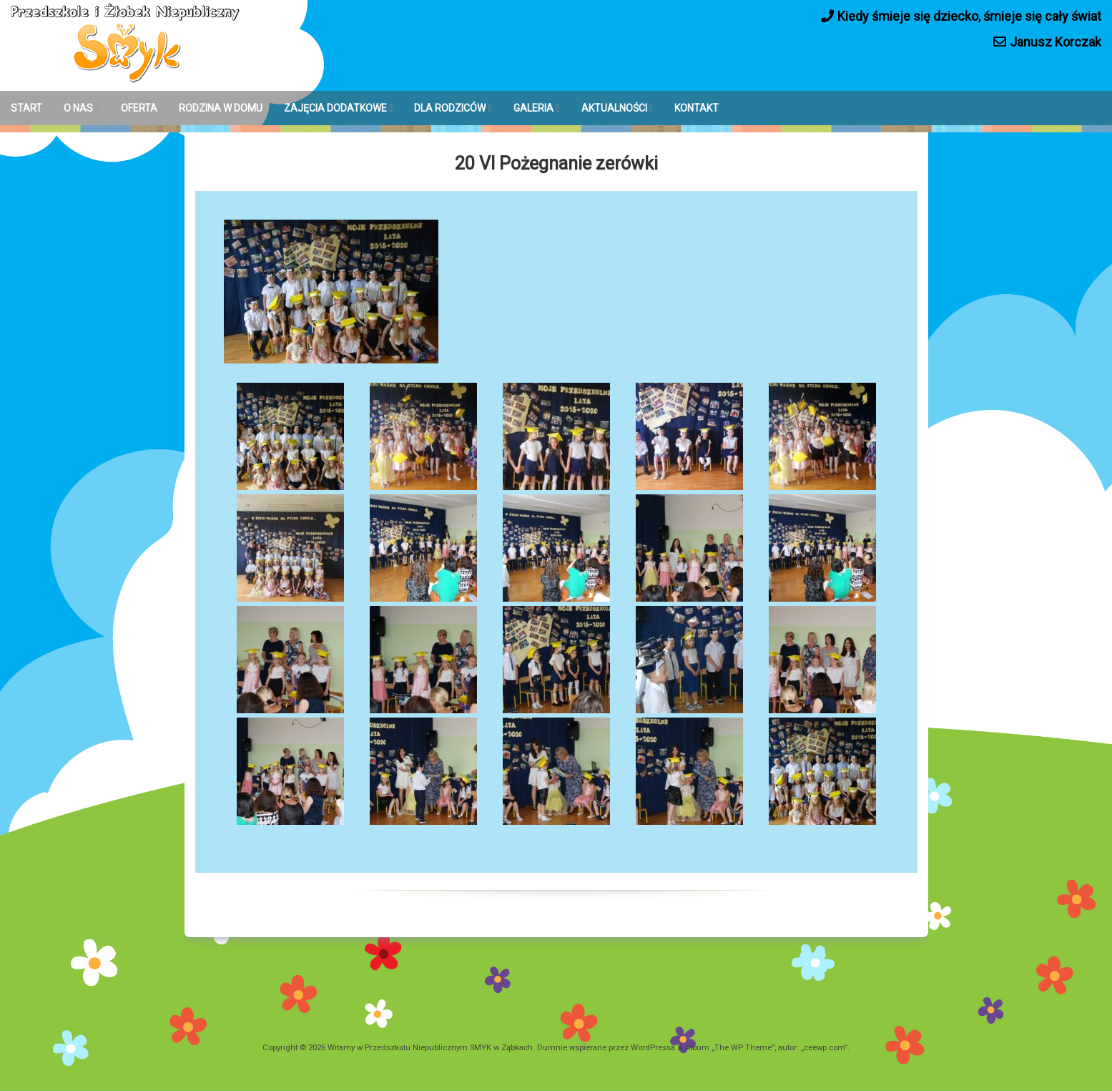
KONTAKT (696, 108)
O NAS (78, 108)
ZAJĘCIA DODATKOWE (335, 108)
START (26, 108)
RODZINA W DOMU (220, 108)
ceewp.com (824, 1047)
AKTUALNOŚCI (614, 108)
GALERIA (533, 108)
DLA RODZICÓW (450, 108)
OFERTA (139, 108)
